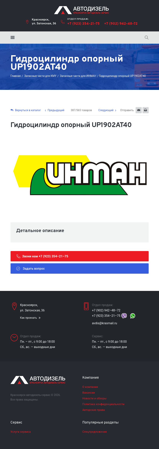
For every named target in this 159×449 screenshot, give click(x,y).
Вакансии (88, 392)
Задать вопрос (30, 268)
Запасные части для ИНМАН (78, 75)
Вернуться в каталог (26, 110)
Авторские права (93, 409)
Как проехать (28, 317)
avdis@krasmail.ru (104, 323)
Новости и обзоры (94, 398)
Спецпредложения (94, 431)
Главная (16, 75)
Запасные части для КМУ (40, 75)
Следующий (106, 110)
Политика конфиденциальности (103, 404)
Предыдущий (56, 110)
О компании (90, 386)
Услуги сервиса (21, 431)
